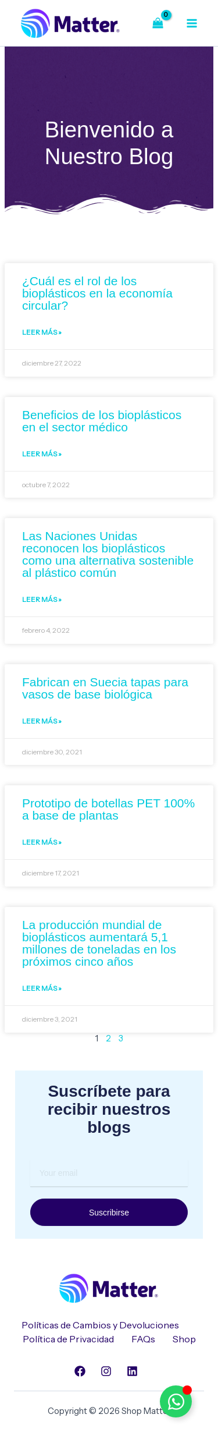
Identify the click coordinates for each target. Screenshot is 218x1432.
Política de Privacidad (68, 1339)
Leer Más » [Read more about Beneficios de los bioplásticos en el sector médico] (42, 453)
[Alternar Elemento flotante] (176, 1401)
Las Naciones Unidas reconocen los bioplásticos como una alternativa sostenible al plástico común (108, 554)
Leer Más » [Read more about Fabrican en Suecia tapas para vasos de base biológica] (42, 721)
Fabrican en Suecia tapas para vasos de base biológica (105, 688)
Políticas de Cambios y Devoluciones (100, 1325)
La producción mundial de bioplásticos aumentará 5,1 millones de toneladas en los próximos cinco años (99, 943)
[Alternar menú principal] (192, 22)
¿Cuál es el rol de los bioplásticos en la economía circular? (97, 293)
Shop (184, 1339)
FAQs (143, 1339)
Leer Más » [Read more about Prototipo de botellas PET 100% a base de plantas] (42, 842)
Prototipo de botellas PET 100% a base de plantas (108, 809)
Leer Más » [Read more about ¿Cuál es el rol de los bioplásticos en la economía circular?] (42, 332)
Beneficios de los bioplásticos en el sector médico (101, 421)
